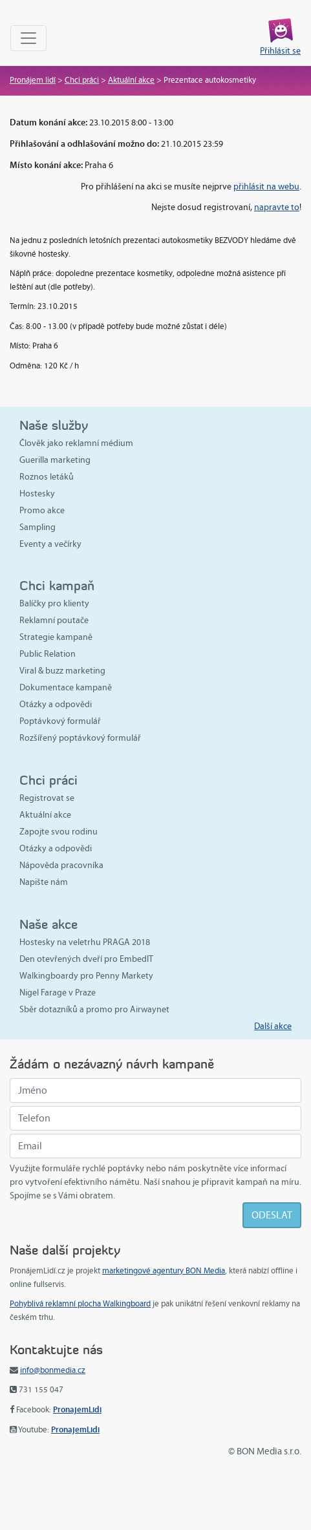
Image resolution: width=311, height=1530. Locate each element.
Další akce (273, 1026)
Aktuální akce (131, 80)
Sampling (37, 527)
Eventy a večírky (50, 543)
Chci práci (82, 80)
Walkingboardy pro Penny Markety (86, 975)
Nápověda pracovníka (61, 865)
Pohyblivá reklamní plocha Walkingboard (80, 1304)
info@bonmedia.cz (52, 1370)
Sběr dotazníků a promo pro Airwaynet (94, 1009)
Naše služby (53, 425)
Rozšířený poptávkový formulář (80, 737)
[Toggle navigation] (28, 38)
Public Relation (47, 653)
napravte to (276, 207)
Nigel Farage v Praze (57, 992)
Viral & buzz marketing (62, 670)
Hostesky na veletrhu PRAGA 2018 (84, 942)
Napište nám (43, 882)
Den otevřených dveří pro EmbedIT (86, 958)
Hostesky (37, 493)
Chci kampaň (56, 585)
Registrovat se (46, 797)
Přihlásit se (280, 50)
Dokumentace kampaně (65, 687)
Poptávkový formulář (60, 721)
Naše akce (48, 924)
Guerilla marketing (55, 459)
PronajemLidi (77, 1409)
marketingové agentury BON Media (163, 1271)
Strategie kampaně (55, 637)
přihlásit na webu (266, 186)
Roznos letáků (46, 476)
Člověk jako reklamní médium (76, 443)
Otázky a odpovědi (55, 704)
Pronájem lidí (33, 80)
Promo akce (42, 510)
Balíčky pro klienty (54, 603)
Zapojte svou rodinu (58, 831)
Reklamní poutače (54, 620)
